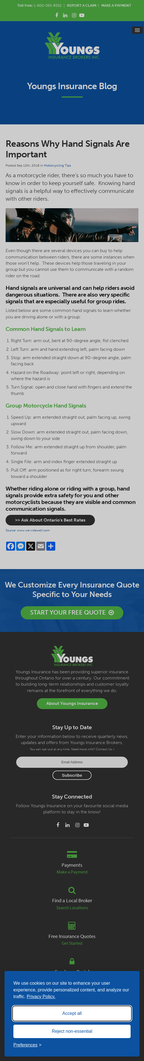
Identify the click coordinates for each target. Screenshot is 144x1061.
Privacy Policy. (41, 996)
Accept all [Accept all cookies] (71, 1013)
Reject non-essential (72, 1031)
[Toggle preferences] (27, 1045)
